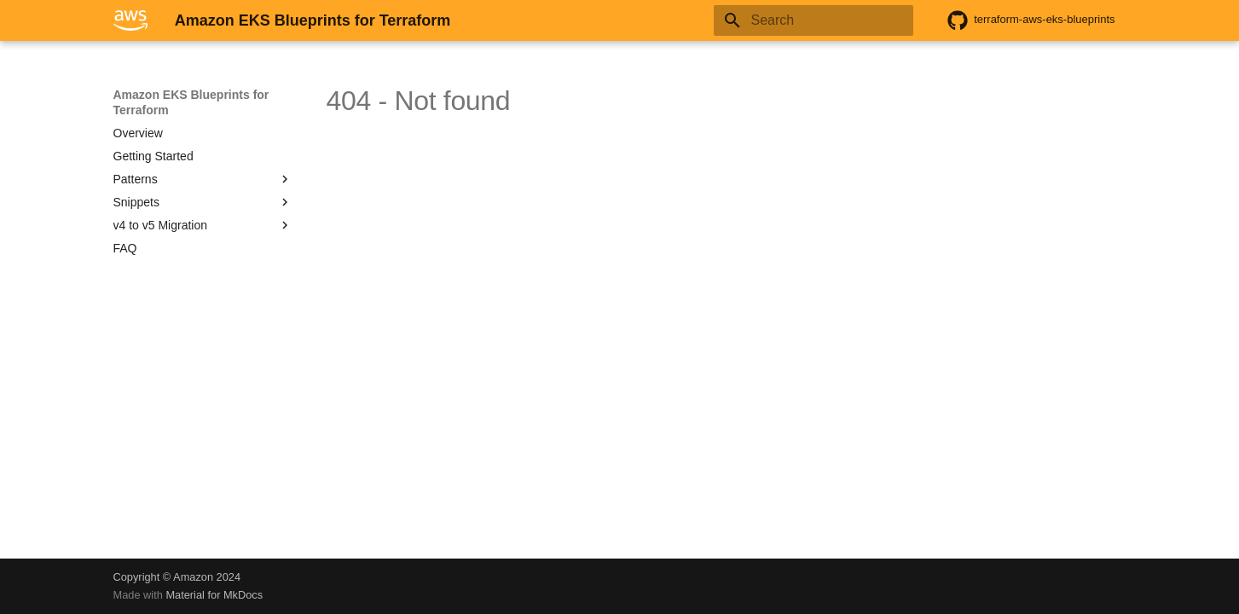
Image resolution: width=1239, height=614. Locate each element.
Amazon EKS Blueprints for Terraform (191, 102)
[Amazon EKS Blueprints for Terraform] (130, 20)
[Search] (813, 20)
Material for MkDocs (214, 594)
